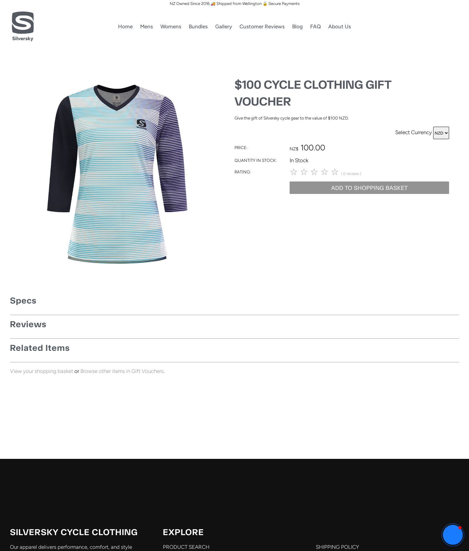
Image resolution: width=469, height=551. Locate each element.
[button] (453, 535)
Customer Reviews (262, 26)
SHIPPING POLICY (337, 547)
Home (125, 26)
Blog (297, 26)
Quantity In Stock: (255, 160)
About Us (339, 26)
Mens (146, 26)
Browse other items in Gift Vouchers (121, 371)
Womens (170, 26)
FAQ (315, 26)
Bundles (198, 26)
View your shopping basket (41, 371)
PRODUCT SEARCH (186, 547)
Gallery (223, 26)
